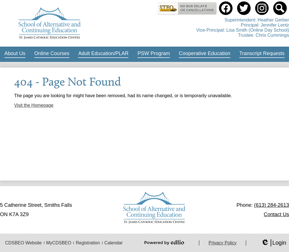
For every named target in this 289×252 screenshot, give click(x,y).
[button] (15, 54)
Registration (88, 242)
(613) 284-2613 (271, 205)
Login (273, 242)
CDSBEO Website (23, 242)
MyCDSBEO (58, 242)
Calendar (113, 242)
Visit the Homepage (33, 105)
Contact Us (276, 214)
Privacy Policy (223, 242)
